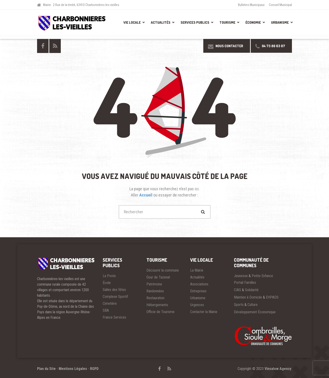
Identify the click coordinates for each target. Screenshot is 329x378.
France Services (114, 317)
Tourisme (227, 22)
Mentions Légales (73, 368)
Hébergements (157, 305)
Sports (239, 304)
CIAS (237, 290)
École (107, 283)
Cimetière (110, 303)
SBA (106, 310)
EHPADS (272, 297)
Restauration (155, 298)
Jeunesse (241, 276)
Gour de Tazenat (158, 277)
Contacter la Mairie (203, 312)
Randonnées (155, 291)
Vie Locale (132, 22)
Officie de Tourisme (160, 312)
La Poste (109, 276)
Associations (199, 284)
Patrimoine (154, 284)
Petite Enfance (262, 276)
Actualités (160, 22)
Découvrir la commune (162, 270)
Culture (252, 304)
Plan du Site (46, 368)
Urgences (197, 305)
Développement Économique (255, 312)
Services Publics (195, 22)
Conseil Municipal (280, 5)
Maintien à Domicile (248, 297)
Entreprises (198, 291)
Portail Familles (245, 282)
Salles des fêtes (114, 289)
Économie (253, 22)
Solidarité (252, 290)
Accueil (146, 195)
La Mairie (196, 270)
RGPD (94, 368)
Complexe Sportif (115, 296)
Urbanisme (280, 22)
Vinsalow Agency (278, 368)
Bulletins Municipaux (251, 5)
